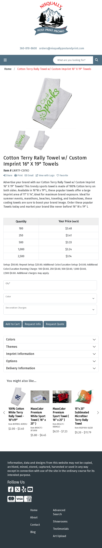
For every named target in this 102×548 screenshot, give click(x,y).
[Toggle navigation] (5, 60)
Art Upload (59, 536)
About (33, 517)
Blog (33, 532)
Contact (35, 524)
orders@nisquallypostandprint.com (61, 48)
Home (33, 510)
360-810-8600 (28, 48)
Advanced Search (59, 512)
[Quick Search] (73, 60)
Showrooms (60, 521)
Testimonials (61, 528)
